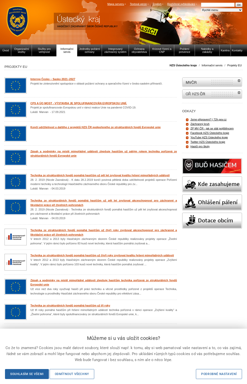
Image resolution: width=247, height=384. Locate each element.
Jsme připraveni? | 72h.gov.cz (208, 119)
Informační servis (212, 65)
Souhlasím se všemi (27, 374)
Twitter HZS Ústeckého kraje (207, 141)
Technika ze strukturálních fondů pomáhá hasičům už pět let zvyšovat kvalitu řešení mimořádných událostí (100, 175)
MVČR (212, 82)
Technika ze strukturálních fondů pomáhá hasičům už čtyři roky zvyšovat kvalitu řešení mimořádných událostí (102, 255)
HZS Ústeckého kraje (183, 65)
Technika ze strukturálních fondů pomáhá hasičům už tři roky (70, 305)
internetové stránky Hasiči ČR (212, 94)
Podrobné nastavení (219, 374)
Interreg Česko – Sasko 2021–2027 (52, 79)
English (157, 3)
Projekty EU (234, 65)
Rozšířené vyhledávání (181, 3)
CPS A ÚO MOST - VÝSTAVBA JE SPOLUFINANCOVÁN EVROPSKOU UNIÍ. (78, 103)
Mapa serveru (115, 3)
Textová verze (138, 3)
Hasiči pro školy (200, 146)
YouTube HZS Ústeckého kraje (209, 137)
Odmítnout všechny (72, 374)
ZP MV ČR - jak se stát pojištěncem (212, 128)
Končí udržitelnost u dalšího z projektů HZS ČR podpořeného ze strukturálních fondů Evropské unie (95, 127)
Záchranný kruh (199, 123)
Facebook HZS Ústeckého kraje (209, 132)
